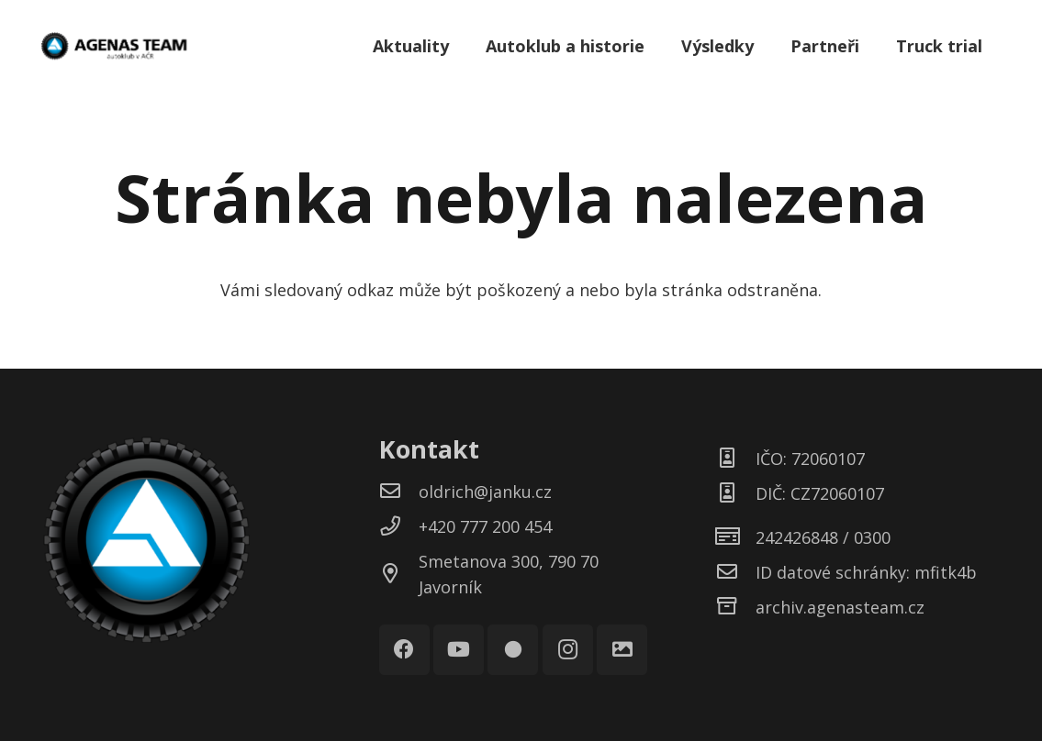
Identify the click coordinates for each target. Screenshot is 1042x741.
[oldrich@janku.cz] (399, 491)
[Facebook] (404, 650)
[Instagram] (568, 650)
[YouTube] (458, 650)
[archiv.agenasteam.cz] (736, 607)
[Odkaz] (113, 46)
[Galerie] (622, 650)
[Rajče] (512, 650)
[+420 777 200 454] (399, 526)
